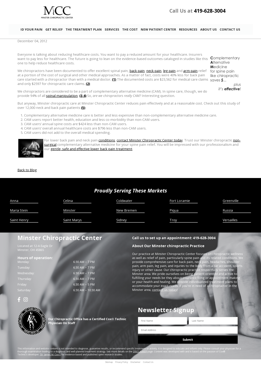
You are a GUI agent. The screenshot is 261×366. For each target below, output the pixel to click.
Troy (173, 221)
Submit (188, 341)
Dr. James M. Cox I (50, 356)
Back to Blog (27, 171)
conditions (107, 141)
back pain (137, 72)
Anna (14, 202)
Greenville (231, 202)
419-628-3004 (210, 10)
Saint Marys (72, 221)
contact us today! (164, 291)
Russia (228, 212)
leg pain (169, 72)
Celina (68, 202)
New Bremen (126, 212)
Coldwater (124, 202)
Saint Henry (19, 221)
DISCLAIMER (140, 353)
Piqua (174, 212)
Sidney (121, 221)
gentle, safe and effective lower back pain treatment (91, 150)
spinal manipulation (62, 97)
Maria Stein (19, 212)
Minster (69, 212)
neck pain (153, 72)
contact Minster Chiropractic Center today (150, 141)
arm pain (190, 72)
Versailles (230, 221)
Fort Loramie (180, 202)
